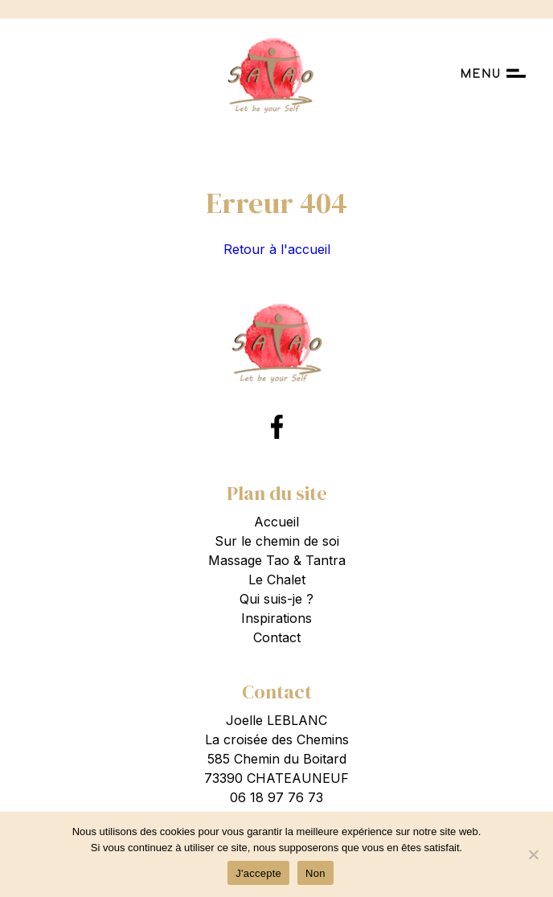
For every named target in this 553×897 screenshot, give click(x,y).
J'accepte (258, 873)
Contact (277, 637)
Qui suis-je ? (276, 599)
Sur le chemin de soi (277, 541)
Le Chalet (276, 579)
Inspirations (276, 618)
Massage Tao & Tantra (277, 560)
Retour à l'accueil (276, 249)
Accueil (276, 522)
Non (315, 873)
